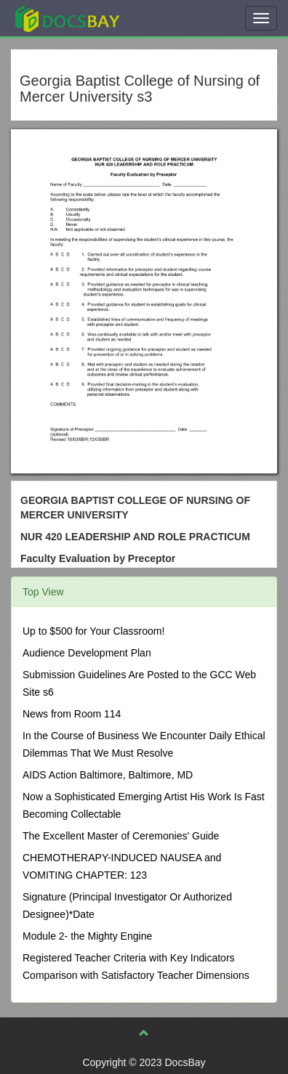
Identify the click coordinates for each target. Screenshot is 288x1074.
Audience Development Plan (87, 653)
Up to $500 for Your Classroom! (93, 631)
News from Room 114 (72, 714)
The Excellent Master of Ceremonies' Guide (121, 836)
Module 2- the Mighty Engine (87, 936)
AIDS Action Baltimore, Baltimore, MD (108, 775)
